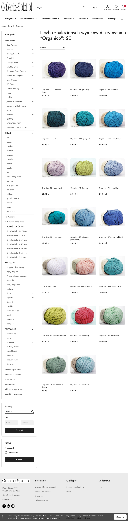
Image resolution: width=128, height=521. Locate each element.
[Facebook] (4, 506)
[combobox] (52, 48)
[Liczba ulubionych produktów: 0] (116, 8)
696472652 (7, 499)
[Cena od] (11, 422)
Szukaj (19, 430)
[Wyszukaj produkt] (61, 7)
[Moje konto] (107, 8)
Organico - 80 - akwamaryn (52, 237)
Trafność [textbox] (43, 47)
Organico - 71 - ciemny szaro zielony (52, 385)
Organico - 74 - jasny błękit (109, 188)
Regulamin (38, 495)
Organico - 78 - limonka (79, 188)
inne (100, 487)
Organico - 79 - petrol (50, 139)
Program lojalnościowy (75, 487)
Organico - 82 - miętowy (79, 384)
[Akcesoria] (69, 19)
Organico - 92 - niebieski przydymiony (79, 238)
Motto (68, 491)
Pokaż (19, 459)
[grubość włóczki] (28, 19)
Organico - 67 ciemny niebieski (111, 237)
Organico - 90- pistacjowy (109, 335)
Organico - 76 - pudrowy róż (81, 286)
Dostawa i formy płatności (45, 487)
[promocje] (112, 19)
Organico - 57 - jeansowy (79, 89)
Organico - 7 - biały (49, 286)
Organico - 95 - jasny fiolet (52, 188)
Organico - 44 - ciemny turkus (110, 286)
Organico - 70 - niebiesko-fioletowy (51, 90)
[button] (83, 19)
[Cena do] (27, 422)
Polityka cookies (41, 500)
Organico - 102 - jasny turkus (110, 139)
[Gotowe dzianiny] (50, 19)
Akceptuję (120, 517)
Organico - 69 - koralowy (79, 335)
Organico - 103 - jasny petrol (81, 139)
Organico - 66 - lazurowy (108, 89)
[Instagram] (8, 506)
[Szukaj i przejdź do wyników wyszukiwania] (84, 8)
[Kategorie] (10, 19)
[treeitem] (19, 40)
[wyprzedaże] (97, 19)
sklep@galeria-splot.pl (11, 495)
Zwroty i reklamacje (42, 491)
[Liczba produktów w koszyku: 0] (123, 8)
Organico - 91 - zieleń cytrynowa (54, 335)
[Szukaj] (32, 412)
